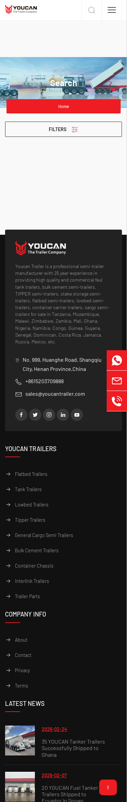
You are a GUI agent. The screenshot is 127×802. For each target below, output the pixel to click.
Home (63, 106)
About (21, 640)
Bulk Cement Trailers (37, 550)
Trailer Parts (27, 596)
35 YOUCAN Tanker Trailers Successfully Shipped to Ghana (73, 748)
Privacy (22, 670)
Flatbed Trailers (31, 474)
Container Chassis (34, 566)
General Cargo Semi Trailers (44, 535)
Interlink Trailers (32, 581)
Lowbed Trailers (31, 504)
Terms (21, 686)
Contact (23, 655)
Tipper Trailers (30, 520)
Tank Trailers (28, 489)
